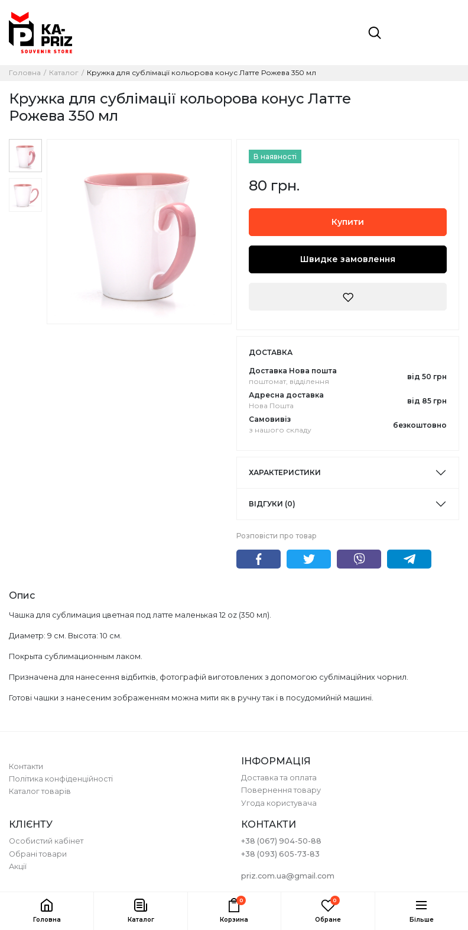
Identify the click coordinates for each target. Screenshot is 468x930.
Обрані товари (38, 854)
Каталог (64, 73)
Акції (18, 866)
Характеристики (285, 472)
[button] (140, 911)
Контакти (26, 766)
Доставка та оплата (279, 777)
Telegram (409, 559)
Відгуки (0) (272, 503)
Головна (25, 73)
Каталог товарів (40, 791)
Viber (359, 559)
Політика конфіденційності (61, 778)
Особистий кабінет (46, 841)
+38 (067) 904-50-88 (281, 841)
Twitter (309, 559)
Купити (348, 222)
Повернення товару (281, 790)
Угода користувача (279, 803)
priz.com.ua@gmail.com (287, 875)
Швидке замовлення (347, 259)
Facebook (258, 559)
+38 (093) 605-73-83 (280, 854)
